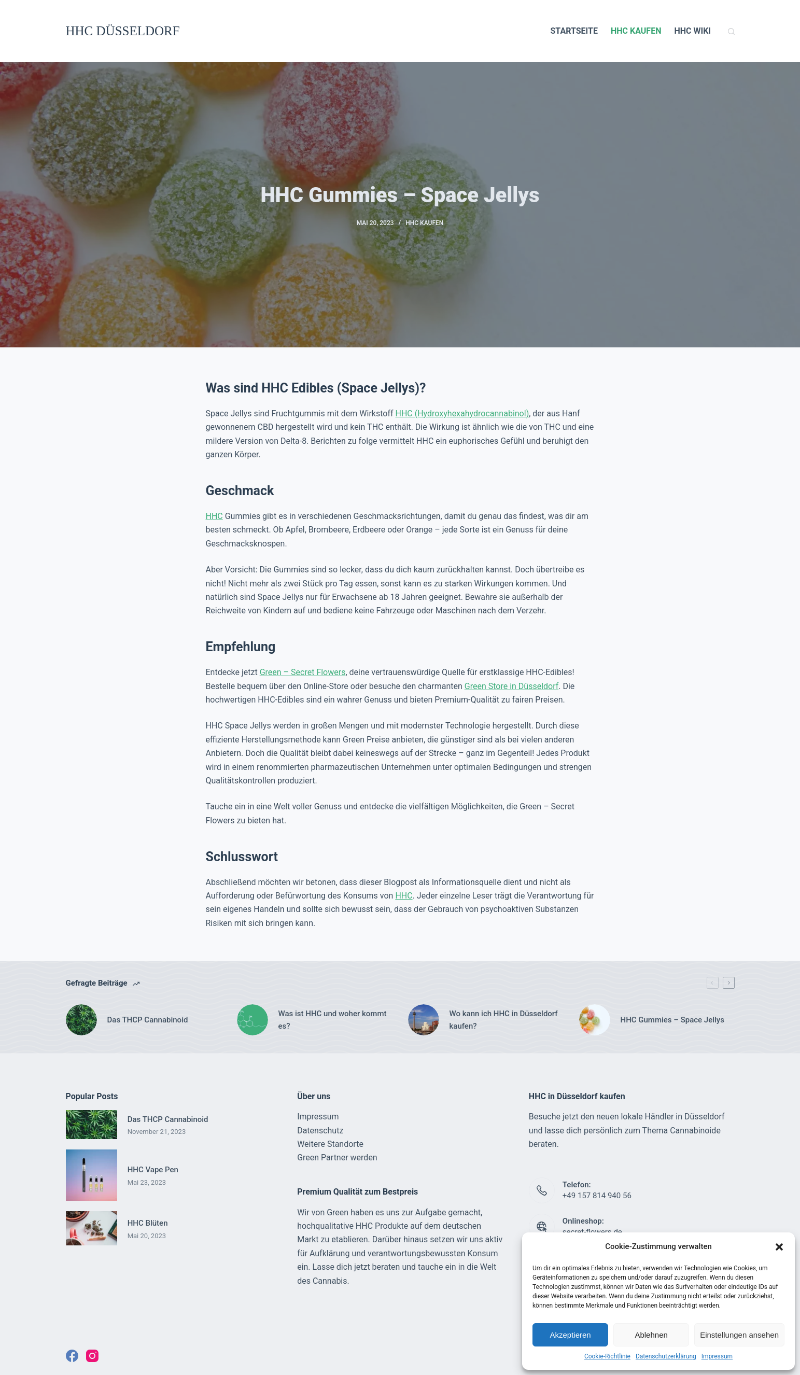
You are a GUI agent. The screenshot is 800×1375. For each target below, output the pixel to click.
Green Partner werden (337, 1157)
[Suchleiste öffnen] (731, 31)
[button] (779, 1247)
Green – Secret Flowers (303, 672)
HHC (214, 516)
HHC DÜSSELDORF (123, 31)
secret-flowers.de (592, 1232)
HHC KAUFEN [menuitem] (636, 31)
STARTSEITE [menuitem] (573, 31)
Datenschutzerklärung (666, 1356)
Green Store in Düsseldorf (512, 686)
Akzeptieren (570, 1334)
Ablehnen (651, 1334)
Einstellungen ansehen (739, 1334)
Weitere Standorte (330, 1144)
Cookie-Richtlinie (607, 1356)
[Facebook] (72, 1356)
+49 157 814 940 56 (597, 1195)
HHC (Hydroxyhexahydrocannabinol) (462, 413)
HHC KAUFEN (424, 223)
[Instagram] (92, 1356)
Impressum (717, 1356)
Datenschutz (320, 1130)
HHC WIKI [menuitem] (692, 31)
